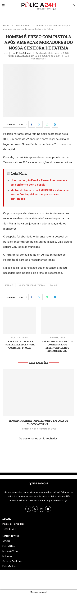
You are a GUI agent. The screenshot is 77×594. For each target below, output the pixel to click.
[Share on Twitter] (39, 124)
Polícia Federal (9, 566)
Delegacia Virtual (10, 551)
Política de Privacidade (13, 524)
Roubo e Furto (23, 25)
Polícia (53, 285)
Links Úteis (10, 536)
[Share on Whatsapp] (47, 124)
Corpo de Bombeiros (12, 561)
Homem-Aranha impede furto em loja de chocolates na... (38, 422)
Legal (6, 518)
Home (6, 25)
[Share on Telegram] (55, 124)
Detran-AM (7, 556)
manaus (9, 285)
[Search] (73, 5)
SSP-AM (6, 541)
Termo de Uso (9, 529)
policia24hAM (23, 53)
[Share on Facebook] (31, 124)
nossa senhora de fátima (32, 285)
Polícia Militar (8, 546)
